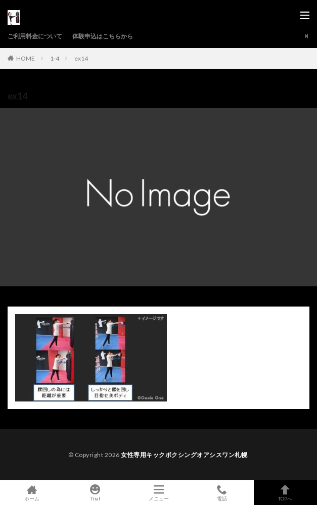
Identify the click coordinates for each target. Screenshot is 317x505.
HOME (25, 58)
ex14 (81, 58)
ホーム (31, 492)
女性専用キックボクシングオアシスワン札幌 (184, 455)
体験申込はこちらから (102, 36)
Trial (94, 492)
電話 (221, 492)
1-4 (54, 58)
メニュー (158, 492)
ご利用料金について (35, 36)
